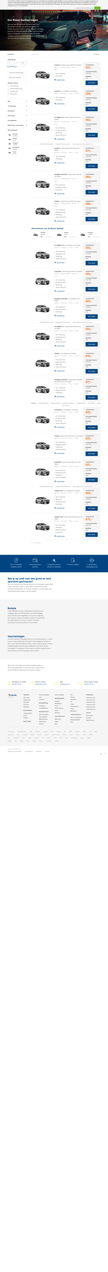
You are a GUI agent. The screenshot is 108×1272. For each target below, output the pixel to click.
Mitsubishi (16, 738)
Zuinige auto (26, 700)
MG (61, 738)
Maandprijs (12, 60)
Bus (71, 695)
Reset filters (11, 54)
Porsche (39, 735)
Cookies (47, 752)
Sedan (56, 722)
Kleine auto (58, 719)
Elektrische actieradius (16, 125)
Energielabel (12, 120)
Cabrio (72, 709)
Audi (18, 735)
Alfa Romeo (74, 738)
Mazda (32, 735)
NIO (16, 741)
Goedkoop (42, 706)
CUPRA (91, 735)
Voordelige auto (43, 708)
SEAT (23, 738)
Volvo (84, 732)
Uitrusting (11, 116)
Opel (30, 732)
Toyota (59, 732)
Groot (56, 706)
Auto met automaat (75, 718)
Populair (25, 718)
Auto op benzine (43, 715)
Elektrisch (57, 713)
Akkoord (97, 8)
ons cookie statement (22, 6)
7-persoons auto (90, 709)
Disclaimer (39, 752)
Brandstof (11, 111)
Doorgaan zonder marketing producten (84, 8)
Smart (82, 738)
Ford (52, 732)
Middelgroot (58, 704)
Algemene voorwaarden (15, 752)
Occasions (42, 700)
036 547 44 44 (16, 684)
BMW (70, 732)
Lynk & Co (49, 741)
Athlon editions (27, 713)
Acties (25, 716)
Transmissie (12, 106)
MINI (29, 738)
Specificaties (61, 80)
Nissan (64, 735)
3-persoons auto (90, 700)
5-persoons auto (90, 705)
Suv (71, 702)
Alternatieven (12, 130)
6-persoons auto (90, 707)
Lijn (9, 101)
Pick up (72, 697)
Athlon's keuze (13, 83)
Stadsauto (26, 707)
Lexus (84, 735)
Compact (57, 701)
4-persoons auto (90, 702)
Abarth (57, 741)
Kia (90, 732)
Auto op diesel (43, 717)
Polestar (36, 738)
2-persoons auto (90, 698)
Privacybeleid (29, 752)
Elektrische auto (43, 719)
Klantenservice (65, 684)
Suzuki (77, 735)
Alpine (21, 741)
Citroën (45, 732)
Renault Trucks (56, 735)
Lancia (41, 741)
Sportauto (26, 702)
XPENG (34, 741)
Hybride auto (42, 722)
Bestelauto (73, 711)
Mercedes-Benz (22, 732)
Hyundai (25, 735)
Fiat (65, 732)
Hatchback (73, 700)
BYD (9, 738)
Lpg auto (41, 724)
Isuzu (66, 738)
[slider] (8, 67)
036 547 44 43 (88, 684)
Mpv (56, 724)
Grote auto (26, 698)
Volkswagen (11, 732)
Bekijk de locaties (41, 684)
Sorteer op (96, 54)
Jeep (28, 741)
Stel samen (91, 83)
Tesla (55, 738)
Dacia (71, 735)
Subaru (9, 741)
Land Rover (11, 735)
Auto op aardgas (59, 695)
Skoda (46, 735)
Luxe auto (26, 705)
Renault (77, 732)
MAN (95, 732)
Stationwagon (74, 706)
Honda (48, 738)
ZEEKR (88, 738)
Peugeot (37, 732)
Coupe (72, 704)
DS (42, 738)
